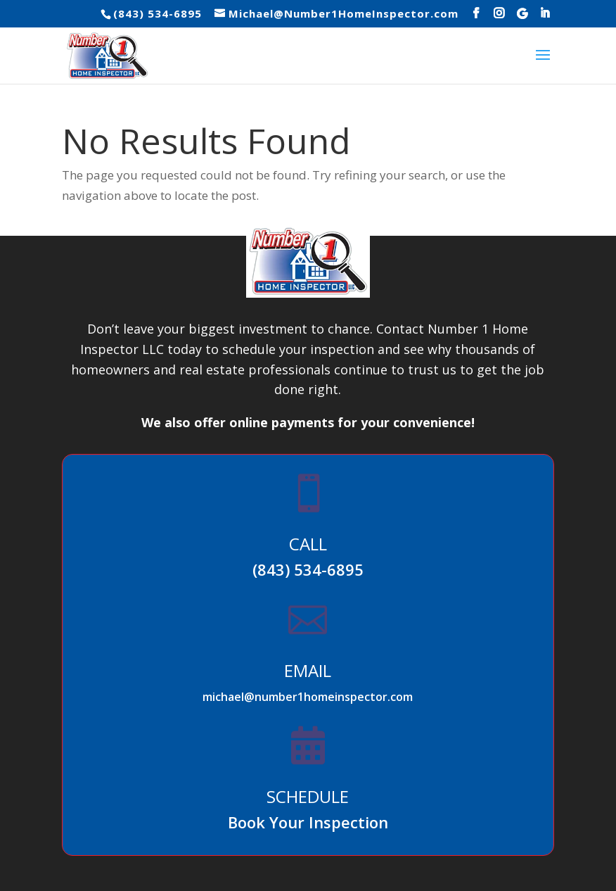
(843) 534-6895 (157, 13)
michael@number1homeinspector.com (308, 696)
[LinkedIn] (545, 13)
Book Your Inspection (308, 822)
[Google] (522, 13)
